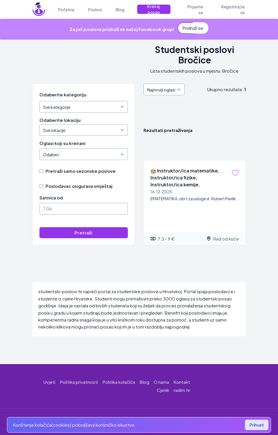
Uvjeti (49, 382)
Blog (144, 382)
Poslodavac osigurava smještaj (79, 186)
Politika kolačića (118, 382)
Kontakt (181, 382)
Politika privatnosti (79, 382)
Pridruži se (193, 27)
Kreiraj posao (153, 9)
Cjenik (163, 390)
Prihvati (257, 424)
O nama (161, 382)
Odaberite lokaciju (60, 120)
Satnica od (51, 197)
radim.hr (182, 390)
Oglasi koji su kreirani (62, 143)
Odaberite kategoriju (62, 94)
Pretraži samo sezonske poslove (81, 171)
